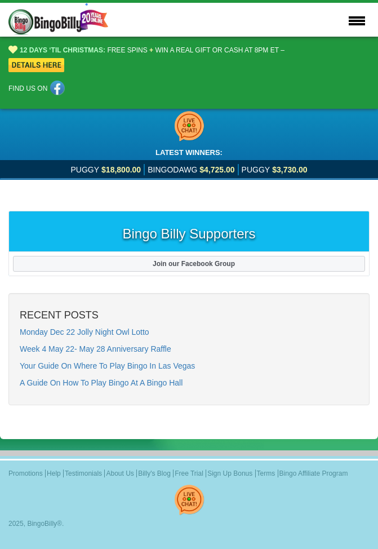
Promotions (25, 473)
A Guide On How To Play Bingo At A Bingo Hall (101, 382)
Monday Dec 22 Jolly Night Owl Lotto (84, 332)
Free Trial (189, 473)
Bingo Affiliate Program (313, 473)
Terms (266, 473)
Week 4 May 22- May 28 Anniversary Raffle (95, 348)
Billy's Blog (154, 473)
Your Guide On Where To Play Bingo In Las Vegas (107, 365)
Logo (70, 20)
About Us (120, 473)
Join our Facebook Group (189, 263)
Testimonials (83, 473)
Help (54, 473)
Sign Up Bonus (229, 473)
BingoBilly (42, 524)
